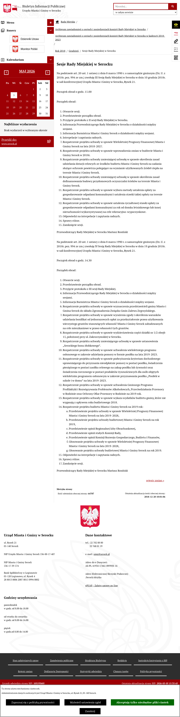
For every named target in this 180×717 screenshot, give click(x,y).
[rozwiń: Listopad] (51, 306)
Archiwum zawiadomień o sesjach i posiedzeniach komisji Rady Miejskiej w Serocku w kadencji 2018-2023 (110, 37)
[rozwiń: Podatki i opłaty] (51, 364)
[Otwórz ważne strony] (176, 49)
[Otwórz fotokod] (176, 57)
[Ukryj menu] (50, 22)
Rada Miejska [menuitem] (9, 43)
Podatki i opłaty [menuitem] (10, 364)
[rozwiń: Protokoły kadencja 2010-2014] (51, 186)
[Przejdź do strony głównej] (34, 8)
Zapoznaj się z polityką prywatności (32, 702)
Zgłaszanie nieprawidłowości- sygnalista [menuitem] (19, 527)
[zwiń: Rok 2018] (51, 259)
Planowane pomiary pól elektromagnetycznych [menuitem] (15, 538)
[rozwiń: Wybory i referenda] (51, 451)
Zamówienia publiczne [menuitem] (15, 409)
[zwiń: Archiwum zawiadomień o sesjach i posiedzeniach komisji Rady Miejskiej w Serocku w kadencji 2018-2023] (51, 225)
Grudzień (74, 50)
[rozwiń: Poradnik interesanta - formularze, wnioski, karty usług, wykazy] (51, 384)
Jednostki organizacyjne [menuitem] (15, 36)
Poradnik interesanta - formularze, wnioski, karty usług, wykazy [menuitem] (22, 386)
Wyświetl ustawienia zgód (85, 702)
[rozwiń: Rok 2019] (51, 250)
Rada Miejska (68, 21)
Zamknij (90, 711)
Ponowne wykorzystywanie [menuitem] (17, 500)
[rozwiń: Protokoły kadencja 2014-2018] (51, 177)
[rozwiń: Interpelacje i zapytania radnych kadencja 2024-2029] (51, 121)
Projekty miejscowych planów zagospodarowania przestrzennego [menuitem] (22, 418)
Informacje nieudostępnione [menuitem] (18, 444)
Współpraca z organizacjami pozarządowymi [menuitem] (18, 435)
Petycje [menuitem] (5, 426)
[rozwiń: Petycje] (51, 426)
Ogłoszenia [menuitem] (8, 370)
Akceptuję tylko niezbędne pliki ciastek (142, 702)
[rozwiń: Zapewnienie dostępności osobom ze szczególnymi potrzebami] (51, 514)
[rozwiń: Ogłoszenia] (51, 370)
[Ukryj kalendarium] (50, 577)
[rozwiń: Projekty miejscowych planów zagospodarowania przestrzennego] (51, 415)
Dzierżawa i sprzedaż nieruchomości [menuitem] (23, 377)
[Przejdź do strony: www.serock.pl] (176, 41)
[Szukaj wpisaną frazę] (173, 6)
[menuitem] (27, 51)
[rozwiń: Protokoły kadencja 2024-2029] (51, 160)
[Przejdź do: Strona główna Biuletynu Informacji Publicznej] (57, 21)
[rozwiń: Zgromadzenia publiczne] (51, 507)
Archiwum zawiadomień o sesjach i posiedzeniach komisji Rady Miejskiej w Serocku (100, 29)
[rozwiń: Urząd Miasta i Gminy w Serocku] (51, 29)
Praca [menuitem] (4, 395)
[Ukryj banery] (50, 547)
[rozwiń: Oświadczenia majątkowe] (51, 350)
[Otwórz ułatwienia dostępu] (176, 24)
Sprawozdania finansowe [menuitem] (16, 402)
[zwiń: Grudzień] (51, 268)
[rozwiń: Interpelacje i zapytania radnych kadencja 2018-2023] (51, 134)
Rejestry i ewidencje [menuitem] (13, 465)
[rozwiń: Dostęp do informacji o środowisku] (51, 458)
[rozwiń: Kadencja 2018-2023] (51, 195)
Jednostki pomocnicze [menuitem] (14, 336)
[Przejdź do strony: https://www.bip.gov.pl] (176, 33)
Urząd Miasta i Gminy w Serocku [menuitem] (20, 29)
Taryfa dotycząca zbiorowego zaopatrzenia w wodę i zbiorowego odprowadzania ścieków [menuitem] (22, 482)
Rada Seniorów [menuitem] (10, 343)
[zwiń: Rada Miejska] (51, 43)
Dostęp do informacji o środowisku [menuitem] (22, 458)
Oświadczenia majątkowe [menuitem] (16, 350)
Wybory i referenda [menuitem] (12, 451)
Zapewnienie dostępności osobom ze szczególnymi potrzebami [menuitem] (23, 516)
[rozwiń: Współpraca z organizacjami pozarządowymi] (51, 433)
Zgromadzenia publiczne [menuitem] (16, 507)
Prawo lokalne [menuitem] (9, 357)
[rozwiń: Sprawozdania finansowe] (51, 402)
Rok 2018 (60, 50)
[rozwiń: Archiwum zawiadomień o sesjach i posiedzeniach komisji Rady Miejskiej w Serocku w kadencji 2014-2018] (51, 315)
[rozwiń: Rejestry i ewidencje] (51, 465)
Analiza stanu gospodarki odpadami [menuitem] (22, 471)
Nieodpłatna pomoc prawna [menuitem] (18, 493)
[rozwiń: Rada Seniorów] (51, 343)
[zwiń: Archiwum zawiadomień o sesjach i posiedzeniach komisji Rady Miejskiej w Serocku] (51, 204)
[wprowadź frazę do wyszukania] (141, 6)
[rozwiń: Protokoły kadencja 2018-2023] (51, 169)
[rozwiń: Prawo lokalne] (51, 357)
